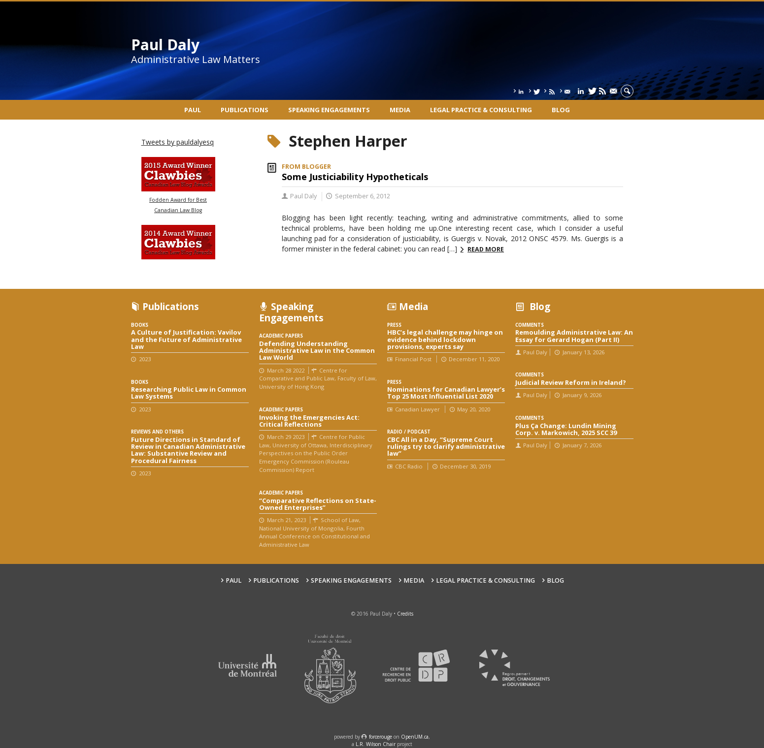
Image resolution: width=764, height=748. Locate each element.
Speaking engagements (329, 109)
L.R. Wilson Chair (376, 744)
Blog (561, 109)
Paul (192, 109)
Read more (485, 249)
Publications (244, 109)
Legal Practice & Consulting (481, 109)
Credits (405, 613)
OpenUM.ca (415, 736)
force (380, 736)
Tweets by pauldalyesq (177, 142)
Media (400, 109)
